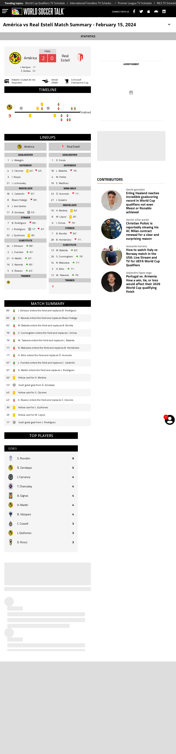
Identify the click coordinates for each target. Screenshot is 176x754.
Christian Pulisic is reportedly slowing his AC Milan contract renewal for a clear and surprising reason (142, 230)
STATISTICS (88, 36)
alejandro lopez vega (139, 272)
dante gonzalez (135, 189)
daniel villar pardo (137, 219)
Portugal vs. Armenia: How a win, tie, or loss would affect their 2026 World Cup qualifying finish (143, 283)
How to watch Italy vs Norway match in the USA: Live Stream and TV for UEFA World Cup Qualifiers (143, 257)
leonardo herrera (136, 246)
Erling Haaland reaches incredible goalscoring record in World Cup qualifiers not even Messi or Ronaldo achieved (142, 202)
